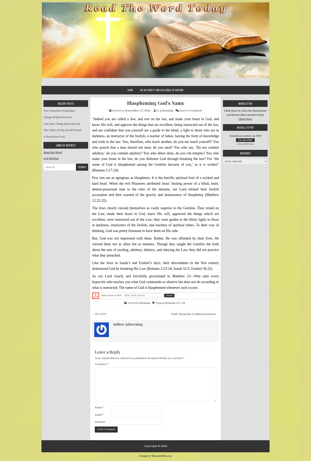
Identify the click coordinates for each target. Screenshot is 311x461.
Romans (145, 302)
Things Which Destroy (57, 117)
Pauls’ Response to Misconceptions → (195, 314)
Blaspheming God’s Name (155, 103)
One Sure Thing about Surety (61, 123)
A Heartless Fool (54, 136)
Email (99, 414)
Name (99, 407)
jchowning (166, 110)
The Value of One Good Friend (62, 130)
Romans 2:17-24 (175, 302)
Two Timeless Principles (59, 110)
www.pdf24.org (245, 144)
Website (100, 421)
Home (130, 90)
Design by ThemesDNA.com (155, 456)
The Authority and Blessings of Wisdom (161, 90)
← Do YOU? (99, 314)
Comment (102, 364)
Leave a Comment (190, 110)
